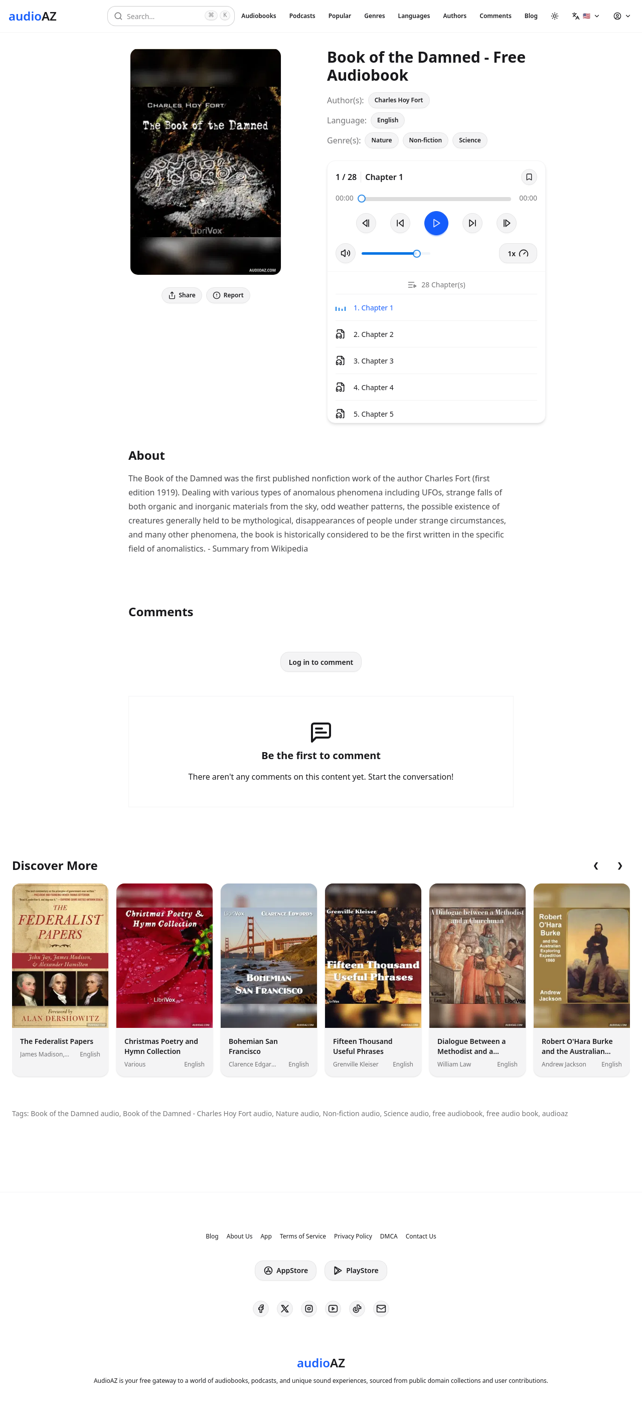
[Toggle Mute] (346, 253)
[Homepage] (32, 16)
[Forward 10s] (472, 223)
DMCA (389, 1236)
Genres (374, 16)
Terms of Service (303, 1236)
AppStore (285, 1271)
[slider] (362, 199)
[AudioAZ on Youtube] (333, 1309)
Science (470, 140)
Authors (454, 16)
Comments (495, 16)
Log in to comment (321, 662)
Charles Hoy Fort (399, 100)
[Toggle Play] (436, 223)
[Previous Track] (366, 223)
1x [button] (518, 253)
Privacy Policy (353, 1236)
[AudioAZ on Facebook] (261, 1309)
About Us (240, 1236)
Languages (414, 16)
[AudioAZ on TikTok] (357, 1309)
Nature (381, 140)
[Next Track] (507, 223)
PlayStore (355, 1271)
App (265, 1236)
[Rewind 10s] (400, 223)
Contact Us (421, 1236)
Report (228, 295)
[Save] (529, 177)
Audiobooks (258, 16)
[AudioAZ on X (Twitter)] (285, 1309)
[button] (586, 16)
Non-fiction (425, 140)
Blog (531, 16)
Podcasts (302, 16)
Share (182, 295)
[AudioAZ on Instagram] (309, 1309)
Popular (340, 16)
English (387, 120)
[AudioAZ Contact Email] (381, 1309)
